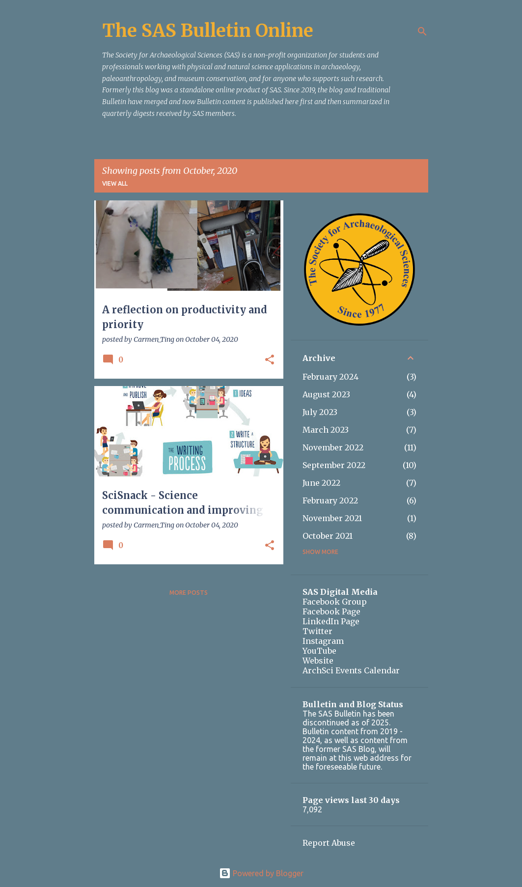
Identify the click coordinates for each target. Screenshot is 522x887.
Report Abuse (328, 843)
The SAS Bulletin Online (207, 31)
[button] (269, 360)
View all (115, 183)
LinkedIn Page (330, 621)
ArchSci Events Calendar (351, 670)
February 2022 (330, 500)
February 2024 (330, 377)
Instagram (323, 641)
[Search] (422, 31)
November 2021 (332, 518)
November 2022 (332, 447)
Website (317, 660)
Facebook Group (334, 602)
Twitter (317, 631)
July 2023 (319, 412)
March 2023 (325, 430)
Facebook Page (331, 611)
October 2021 (327, 536)
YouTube (319, 651)
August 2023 (326, 394)
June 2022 (321, 483)
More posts (188, 592)
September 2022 (333, 465)
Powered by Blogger (261, 873)
